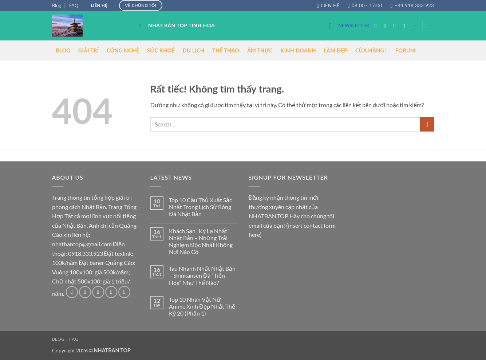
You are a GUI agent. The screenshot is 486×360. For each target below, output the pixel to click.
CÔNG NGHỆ (123, 50)
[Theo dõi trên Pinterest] (124, 292)
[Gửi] (427, 124)
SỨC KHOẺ (161, 50)
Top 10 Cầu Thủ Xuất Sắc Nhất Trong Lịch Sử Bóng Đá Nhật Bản (200, 206)
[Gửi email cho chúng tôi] (406, 26)
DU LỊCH (194, 50)
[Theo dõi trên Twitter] (396, 26)
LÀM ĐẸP (335, 50)
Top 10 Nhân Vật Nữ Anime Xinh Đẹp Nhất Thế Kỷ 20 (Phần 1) (202, 306)
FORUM (405, 50)
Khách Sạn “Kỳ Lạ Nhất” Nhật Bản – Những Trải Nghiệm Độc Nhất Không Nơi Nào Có (201, 241)
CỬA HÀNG (371, 50)
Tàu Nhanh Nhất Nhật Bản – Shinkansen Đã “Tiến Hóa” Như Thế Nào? (202, 275)
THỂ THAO (225, 50)
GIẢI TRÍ (88, 50)
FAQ (73, 5)
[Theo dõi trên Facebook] (377, 26)
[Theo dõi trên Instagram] (387, 26)
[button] (348, 25)
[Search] (142, 26)
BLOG (63, 50)
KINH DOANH (298, 50)
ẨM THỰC (260, 50)
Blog (56, 5)
